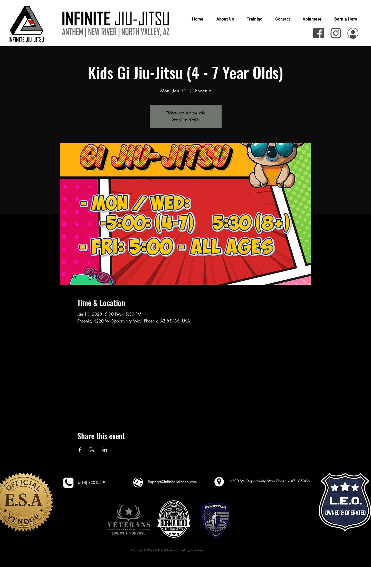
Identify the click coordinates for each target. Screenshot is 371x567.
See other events (186, 119)
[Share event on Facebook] (79, 449)
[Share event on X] (92, 449)
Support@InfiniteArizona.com (172, 481)
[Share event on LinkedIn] (104, 449)
